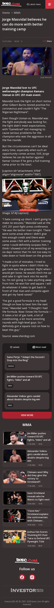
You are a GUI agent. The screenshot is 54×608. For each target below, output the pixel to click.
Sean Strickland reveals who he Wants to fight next (38, 496)
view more (27, 415)
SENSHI (11, 366)
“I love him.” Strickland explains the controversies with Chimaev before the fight (37, 515)
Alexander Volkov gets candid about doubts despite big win (23, 398)
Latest (14, 347)
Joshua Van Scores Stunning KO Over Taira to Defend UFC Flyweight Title (38, 536)
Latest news (35, 4)
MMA (10, 385)
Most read (39, 347)
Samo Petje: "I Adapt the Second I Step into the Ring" (25, 358)
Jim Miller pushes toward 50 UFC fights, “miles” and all (24, 378)
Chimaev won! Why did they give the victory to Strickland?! (37, 477)
